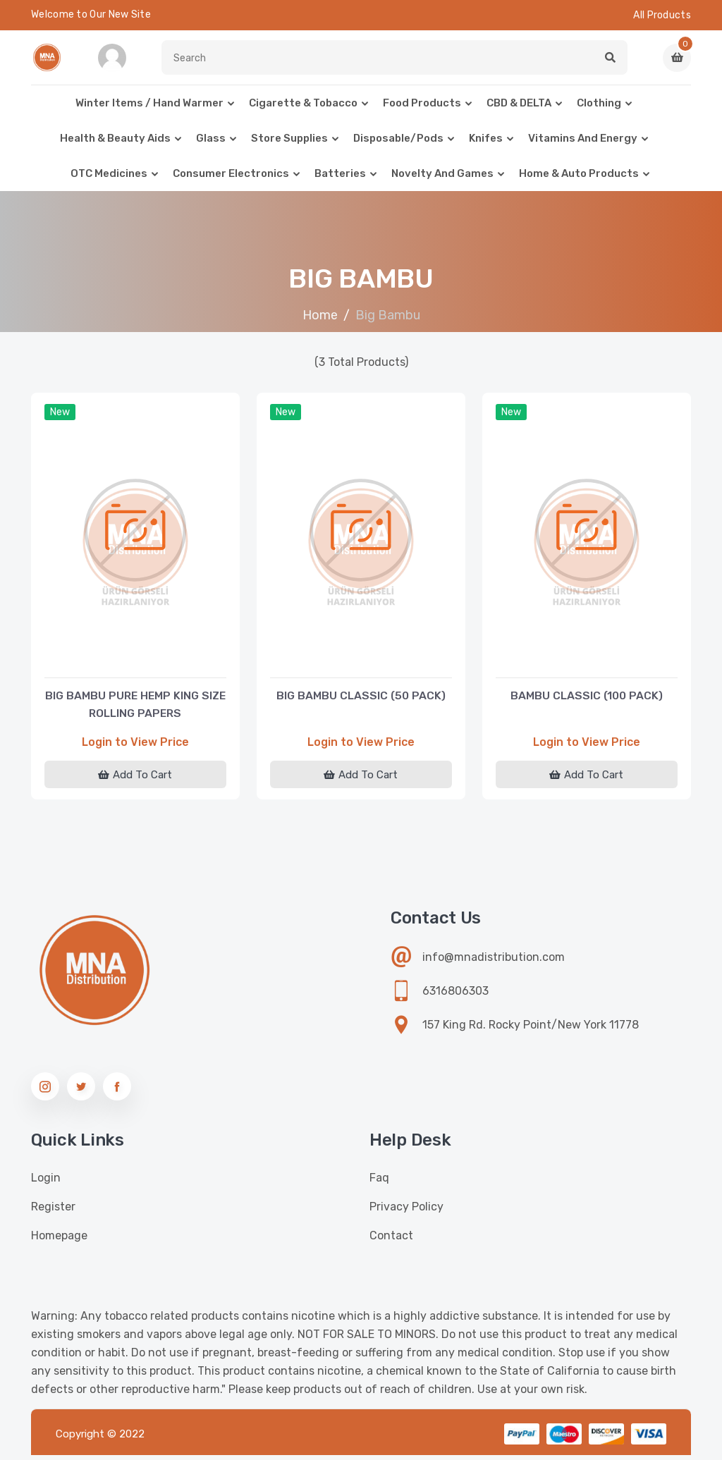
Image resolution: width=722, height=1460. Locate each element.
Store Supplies (289, 143)
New (61, 419)
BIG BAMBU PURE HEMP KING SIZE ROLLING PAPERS (135, 707)
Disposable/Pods (398, 143)
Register (53, 1211)
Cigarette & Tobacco (303, 108)
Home (320, 321)
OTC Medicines (109, 179)
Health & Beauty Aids (115, 143)
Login (46, 1182)
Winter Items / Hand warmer (149, 108)
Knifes (486, 143)
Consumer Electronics (231, 179)
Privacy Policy (406, 1211)
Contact (391, 1240)
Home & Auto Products (579, 179)
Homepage (59, 1240)
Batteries (340, 179)
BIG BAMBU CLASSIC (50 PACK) (361, 697)
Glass (211, 143)
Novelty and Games (442, 179)
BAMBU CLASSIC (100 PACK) (586, 697)
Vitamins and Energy (582, 143)
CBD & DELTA (519, 108)
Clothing (599, 108)
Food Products (422, 108)
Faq (379, 1182)
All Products (662, 15)
